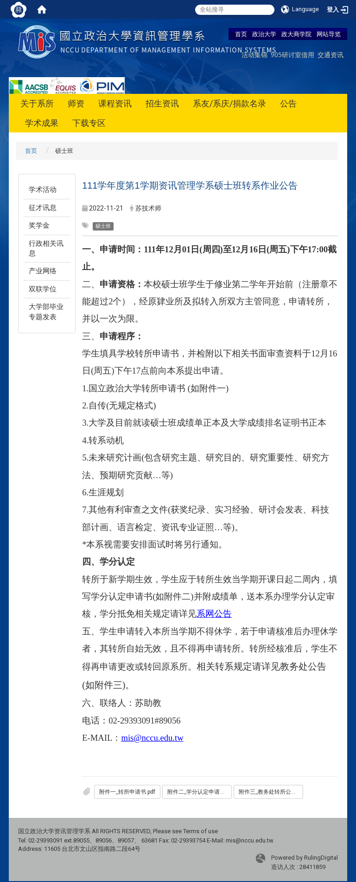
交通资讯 (330, 54)
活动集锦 (254, 54)
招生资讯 (162, 103)
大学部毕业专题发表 (46, 312)
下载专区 (89, 123)
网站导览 (329, 34)
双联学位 (43, 289)
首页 (241, 34)
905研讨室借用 (292, 54)
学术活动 (43, 189)
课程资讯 (115, 103)
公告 (288, 103)
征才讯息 (43, 208)
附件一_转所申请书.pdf (127, 792)
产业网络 (43, 271)
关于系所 (37, 103)
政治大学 (264, 34)
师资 (76, 103)
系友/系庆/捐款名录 (229, 103)
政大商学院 (296, 34)
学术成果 (41, 123)
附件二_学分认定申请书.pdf (199, 792)
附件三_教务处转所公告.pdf (271, 792)
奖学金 (39, 225)
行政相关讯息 (46, 248)
